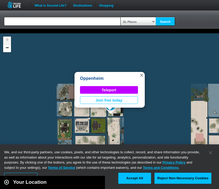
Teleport (109, 90)
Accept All (134, 178)
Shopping (106, 5)
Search (165, 22)
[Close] (210, 153)
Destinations (82, 5)
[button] (141, 75)
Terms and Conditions (161, 168)
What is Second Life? (50, 5)
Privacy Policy (173, 162)
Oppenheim (92, 78)
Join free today (108, 100)
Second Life (17, 4)
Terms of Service (61, 168)
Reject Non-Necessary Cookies (183, 178)
